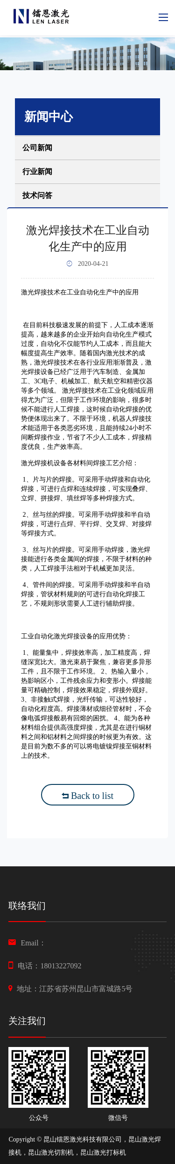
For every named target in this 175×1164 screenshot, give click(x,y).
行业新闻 (37, 172)
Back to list (87, 796)
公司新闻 (37, 148)
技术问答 (37, 195)
